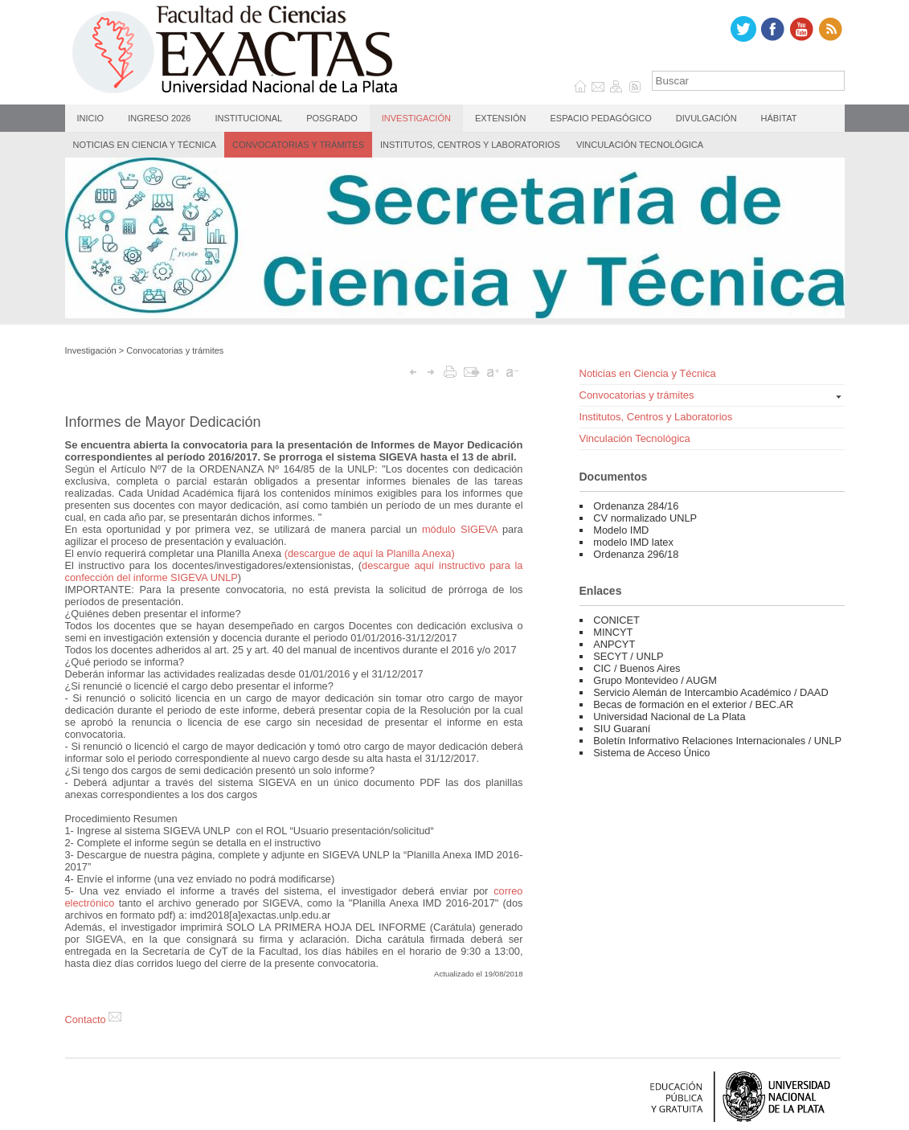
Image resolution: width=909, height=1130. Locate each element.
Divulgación (706, 118)
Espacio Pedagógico (600, 118)
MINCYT (613, 632)
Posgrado (332, 118)
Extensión (500, 118)
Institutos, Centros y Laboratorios (470, 144)
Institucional (248, 118)
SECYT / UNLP (628, 656)
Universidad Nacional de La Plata (669, 716)
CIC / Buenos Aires (636, 668)
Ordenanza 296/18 (635, 554)
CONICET (616, 620)
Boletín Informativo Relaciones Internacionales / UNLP (717, 741)
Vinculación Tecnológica (639, 144)
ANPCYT (614, 644)
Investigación (416, 118)
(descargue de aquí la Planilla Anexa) (370, 553)
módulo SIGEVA (459, 529)
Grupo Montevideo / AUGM (655, 680)
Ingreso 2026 (159, 118)
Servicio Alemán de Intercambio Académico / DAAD (710, 692)
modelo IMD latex (633, 542)
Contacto (93, 1019)
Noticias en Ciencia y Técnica (145, 144)
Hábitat (779, 118)
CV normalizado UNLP (645, 518)
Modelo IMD (621, 530)
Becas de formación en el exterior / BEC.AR (693, 704)
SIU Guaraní (621, 729)
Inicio (90, 118)
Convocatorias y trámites (298, 144)
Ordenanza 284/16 (635, 506)
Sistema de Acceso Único (651, 753)
